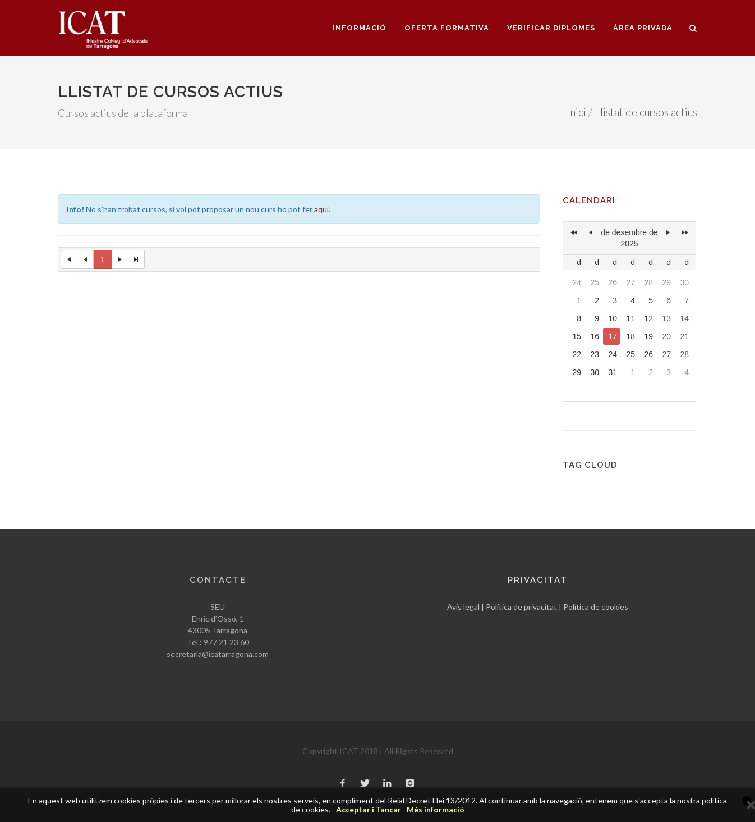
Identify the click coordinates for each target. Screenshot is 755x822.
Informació (359, 28)
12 (648, 318)
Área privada (643, 28)
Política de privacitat (521, 606)
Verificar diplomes (551, 28)
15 (576, 336)
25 (594, 282)
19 (648, 336)
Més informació (435, 809)
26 (612, 282)
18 (630, 336)
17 (612, 336)
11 (630, 318)
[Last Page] (136, 259)
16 (594, 336)
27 (630, 282)
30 (684, 282)
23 (594, 354)
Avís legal (463, 606)
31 (612, 372)
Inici (577, 112)
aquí (321, 209)
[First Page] (69, 259)
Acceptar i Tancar (368, 809)
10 (612, 318)
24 (576, 282)
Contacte (218, 580)
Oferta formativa (446, 28)
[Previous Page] (85, 259)
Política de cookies (595, 606)
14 (684, 318)
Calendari (589, 200)
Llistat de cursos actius (646, 112)
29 (666, 282)
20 (666, 336)
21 (684, 336)
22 (576, 354)
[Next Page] (120, 259)
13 (666, 318)
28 (648, 282)
